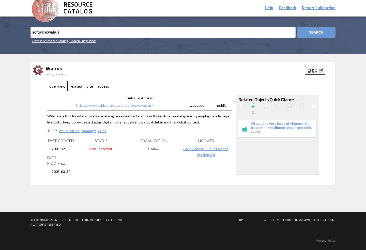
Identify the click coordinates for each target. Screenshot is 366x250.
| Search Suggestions (82, 41)
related (76, 86)
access (103, 86)
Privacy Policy (326, 240)
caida (102, 131)
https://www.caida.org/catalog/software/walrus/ (114, 105)
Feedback (287, 8)
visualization (69, 131)
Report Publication (319, 8)
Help (269, 8)
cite (89, 86)
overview (57, 86)
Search (316, 32)
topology (88, 131)
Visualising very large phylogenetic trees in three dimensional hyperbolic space (281, 127)
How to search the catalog (50, 41)
